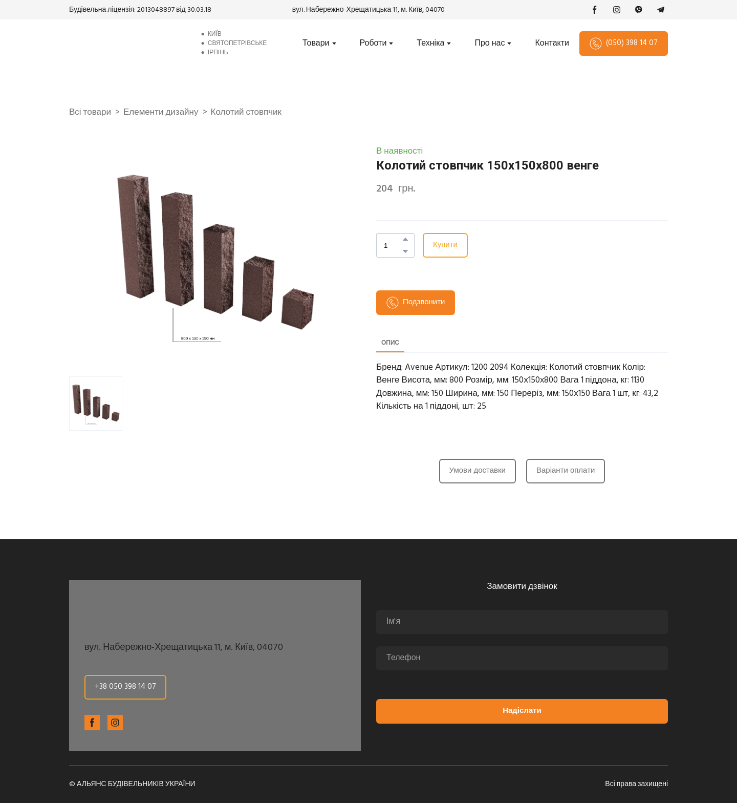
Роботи (373, 43)
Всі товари (90, 112)
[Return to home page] (126, 43)
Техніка (430, 43)
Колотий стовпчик (246, 112)
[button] (595, 10)
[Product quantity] (393, 245)
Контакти (552, 43)
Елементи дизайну (161, 112)
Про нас (489, 43)
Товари (315, 43)
